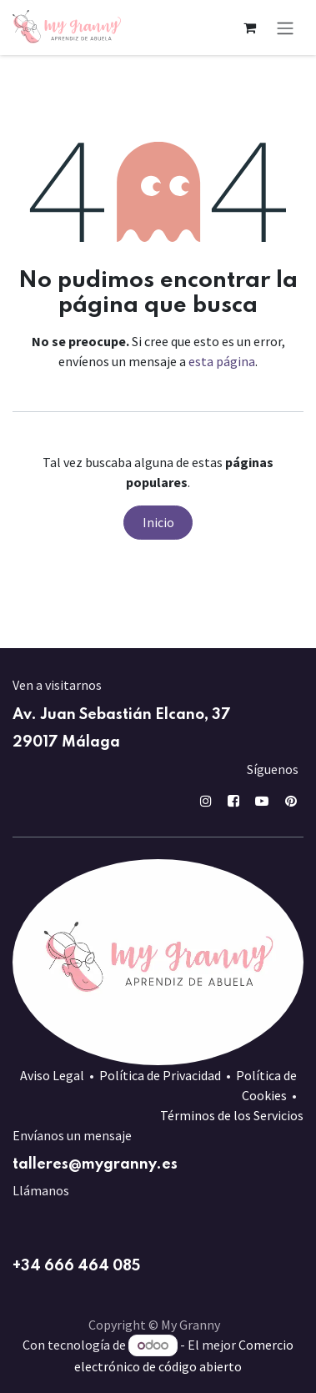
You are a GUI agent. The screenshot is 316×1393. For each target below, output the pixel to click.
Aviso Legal (52, 1075)
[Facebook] (233, 801)
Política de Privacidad (160, 1075)
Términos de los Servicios (231, 1115)
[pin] (291, 801)
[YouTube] (262, 801)
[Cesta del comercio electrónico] (249, 27)
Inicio (158, 522)
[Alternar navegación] (285, 27)
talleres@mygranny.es (95, 1164)
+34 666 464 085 (76, 1266)
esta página (221, 361)
